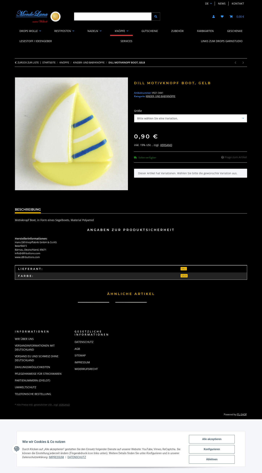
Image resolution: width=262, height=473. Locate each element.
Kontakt (238, 3)
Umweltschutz (25, 387)
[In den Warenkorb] (18, 75)
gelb (184, 275)
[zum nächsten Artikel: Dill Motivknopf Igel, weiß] (243, 62)
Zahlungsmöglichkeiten (32, 367)
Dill (184, 268)
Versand (166, 145)
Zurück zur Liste (28, 62)
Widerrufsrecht (86, 369)
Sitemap (80, 355)
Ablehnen (210, 459)
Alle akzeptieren (210, 439)
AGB (77, 349)
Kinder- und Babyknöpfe (160, 96)
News (222, 3)
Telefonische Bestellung (33, 394)
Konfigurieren (211, 449)
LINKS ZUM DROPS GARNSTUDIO (222, 41)
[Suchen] (113, 16)
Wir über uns (24, 339)
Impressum (56, 457)
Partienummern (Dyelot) (32, 380)
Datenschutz (77, 457)
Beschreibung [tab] (28, 209)
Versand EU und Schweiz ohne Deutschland (36, 358)
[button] (213, 16)
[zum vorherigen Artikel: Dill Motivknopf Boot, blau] (235, 62)
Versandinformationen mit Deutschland (35, 347)
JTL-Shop (242, 414)
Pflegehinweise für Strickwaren (38, 374)
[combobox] (190, 118)
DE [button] (207, 3)
